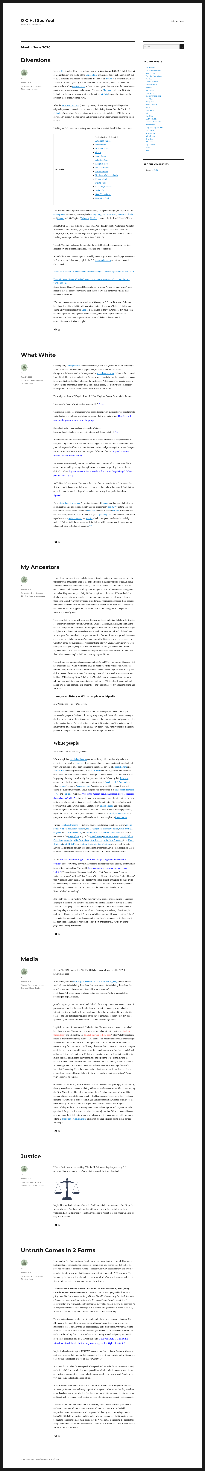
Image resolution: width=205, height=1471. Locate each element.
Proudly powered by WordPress (47, 1459)
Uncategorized (39, 596)
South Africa (85, 844)
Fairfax (93, 218)
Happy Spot (150, 102)
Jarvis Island (100, 156)
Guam (98, 152)
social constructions (69, 825)
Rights (156, 170)
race (58, 794)
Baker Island (100, 144)
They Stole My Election (154, 127)
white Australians (81, 840)
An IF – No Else (151, 119)
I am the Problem (152, 82)
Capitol (85, 310)
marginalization (74, 832)
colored (62, 786)
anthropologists (73, 366)
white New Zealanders (113, 840)
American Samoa (102, 141)
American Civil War (70, 105)
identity (89, 518)
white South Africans (101, 844)
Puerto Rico (100, 183)
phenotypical (105, 514)
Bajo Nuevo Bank (103, 194)
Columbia (58, 113)
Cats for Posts (177, 21)
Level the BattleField (153, 122)
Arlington (85, 218)
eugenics (57, 832)
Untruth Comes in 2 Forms (58, 1250)
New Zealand (96, 840)
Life (147, 113)
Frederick (121, 214)
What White (38, 354)
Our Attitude (150, 67)
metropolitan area (103, 260)
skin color (68, 794)
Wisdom (149, 87)
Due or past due (151, 85)
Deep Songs (150, 110)
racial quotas (91, 832)
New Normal (150, 133)
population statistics (76, 829)
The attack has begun (153, 70)
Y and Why (150, 116)
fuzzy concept (121, 817)
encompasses (59, 214)
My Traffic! (150, 90)
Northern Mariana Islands (106, 175)
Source (109, 79)
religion (63, 829)
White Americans (110, 836)
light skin (124, 778)
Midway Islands (102, 167)
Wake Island (100, 190)
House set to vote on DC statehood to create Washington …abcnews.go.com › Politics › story (94, 271)
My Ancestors (40, 567)
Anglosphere (73, 836)
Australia (68, 840)
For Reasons (150, 130)
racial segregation (94, 829)
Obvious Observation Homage (33, 985)
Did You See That (28, 86)
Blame (148, 107)
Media (29, 959)
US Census (96, 770)
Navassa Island (101, 171)
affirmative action (110, 829)
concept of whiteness (112, 832)
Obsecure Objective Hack (31, 1182)
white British (68, 844)
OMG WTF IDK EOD (154, 96)
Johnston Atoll (101, 160)
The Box (149, 79)
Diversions (36, 60)
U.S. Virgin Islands (103, 186)
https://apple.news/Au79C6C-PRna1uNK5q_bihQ (95, 981)
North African (60, 770)
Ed (22, 79)
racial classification (78, 759)
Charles (130, 214)
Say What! (149, 99)
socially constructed (106, 373)
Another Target (151, 73)
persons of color (84, 786)
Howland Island (102, 148)
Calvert (60, 218)
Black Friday (150, 125)
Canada (123, 836)
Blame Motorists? (152, 105)
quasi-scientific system (124, 790)
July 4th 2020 (150, 136)
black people (111, 782)
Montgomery (95, 214)
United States (91, 75)
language (91, 511)
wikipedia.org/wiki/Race (69, 503)
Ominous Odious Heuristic (31, 988)
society (111, 507)
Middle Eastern (120, 767)
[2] (91, 525)
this (62, 71)
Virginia (104, 94)
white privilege (125, 829)
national (115, 511)
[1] (115, 506)
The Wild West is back (154, 76)
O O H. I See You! (37, 20)
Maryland (107, 90)
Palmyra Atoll (101, 179)
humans (104, 503)
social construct (75, 518)
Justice (31, 1156)
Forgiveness (150, 93)
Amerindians (124, 782)
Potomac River (78, 86)
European (80, 763)
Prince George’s (109, 214)
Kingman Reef (101, 164)
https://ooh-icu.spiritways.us (74, 1119)
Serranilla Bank (102, 198)
